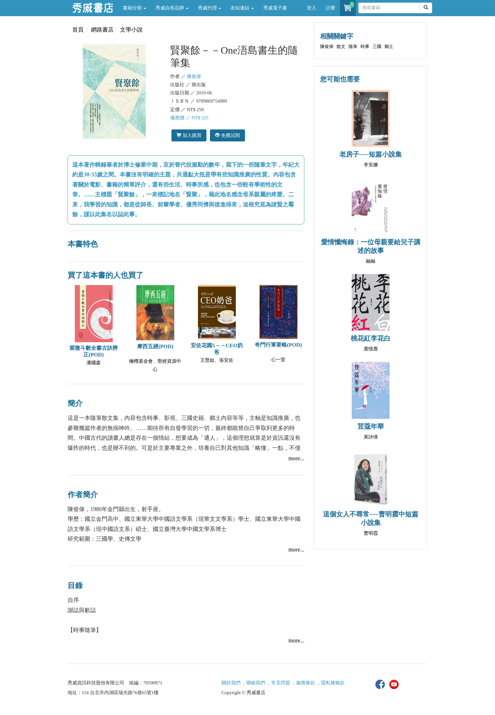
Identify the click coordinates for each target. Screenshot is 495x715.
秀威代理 (209, 7)
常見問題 (280, 682)
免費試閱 (227, 135)
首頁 (78, 30)
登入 (311, 7)
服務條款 (305, 682)
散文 (341, 46)
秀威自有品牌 (172, 7)
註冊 (330, 7)
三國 (377, 46)
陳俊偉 (194, 76)
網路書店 (102, 30)
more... (296, 458)
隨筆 (353, 46)
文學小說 (131, 30)
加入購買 (188, 135)
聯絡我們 (255, 682)
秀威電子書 (275, 7)
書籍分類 (134, 7)
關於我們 (231, 682)
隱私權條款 (333, 682)
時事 (365, 46)
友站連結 (242, 7)
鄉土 (389, 46)
